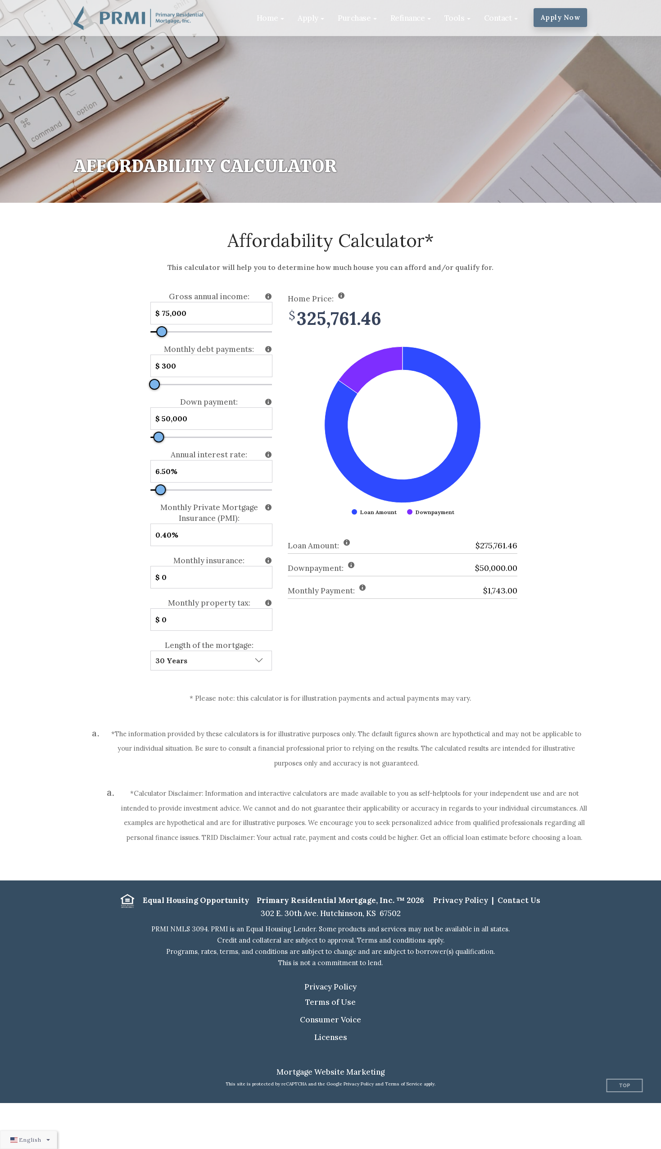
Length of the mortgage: (209, 645)
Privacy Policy (460, 900)
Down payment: (209, 402)
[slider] (161, 331)
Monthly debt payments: (209, 349)
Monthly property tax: (209, 603)
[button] (270, 18)
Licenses (330, 1037)
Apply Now (560, 17)
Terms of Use (330, 1002)
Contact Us (519, 900)
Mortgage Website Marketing (330, 1072)
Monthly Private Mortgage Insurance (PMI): (209, 512)
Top (624, 1086)
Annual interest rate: (209, 455)
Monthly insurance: (208, 560)
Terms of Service (403, 1084)
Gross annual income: (209, 296)
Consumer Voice (330, 1020)
